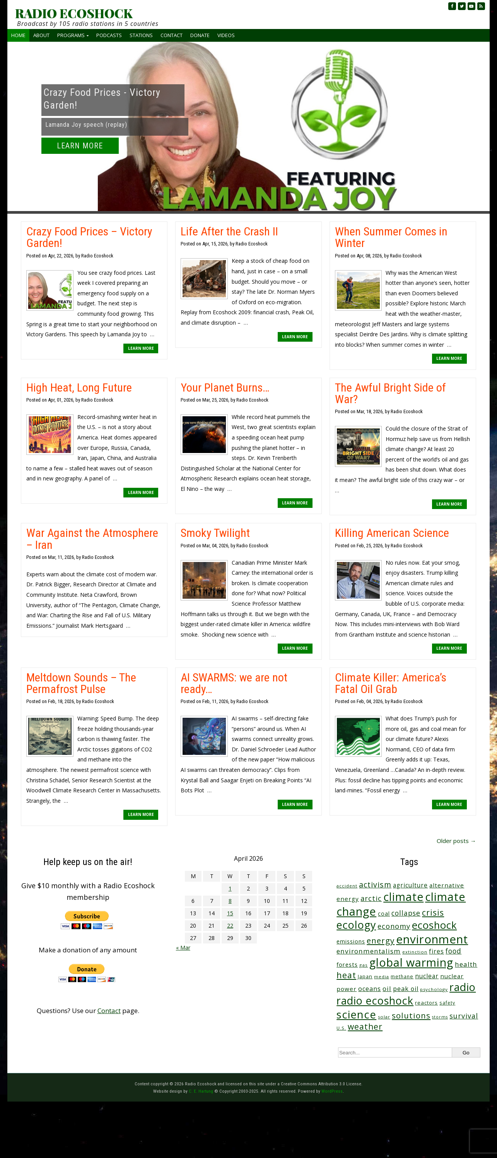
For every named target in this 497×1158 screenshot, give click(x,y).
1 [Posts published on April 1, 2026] (230, 888)
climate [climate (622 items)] (403, 896)
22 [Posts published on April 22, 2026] (230, 925)
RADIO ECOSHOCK (73, 13)
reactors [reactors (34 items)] (426, 1002)
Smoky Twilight (215, 533)
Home (18, 35)
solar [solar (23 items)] (384, 1017)
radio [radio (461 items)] (462, 987)
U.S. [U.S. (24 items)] (341, 1028)
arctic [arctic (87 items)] (371, 898)
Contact (172, 35)
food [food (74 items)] (453, 950)
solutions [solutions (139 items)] (411, 1015)
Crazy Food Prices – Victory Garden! (89, 237)
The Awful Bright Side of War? (390, 393)
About (41, 35)
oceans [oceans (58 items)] (369, 988)
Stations (141, 35)
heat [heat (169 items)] (346, 975)
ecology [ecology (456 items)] (356, 925)
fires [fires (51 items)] (436, 951)
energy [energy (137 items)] (381, 940)
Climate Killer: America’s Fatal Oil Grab (390, 683)
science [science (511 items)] (356, 1014)
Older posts (456, 841)
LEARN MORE (80, 145)
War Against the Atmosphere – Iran (92, 538)
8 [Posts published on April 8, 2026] (230, 900)
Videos (226, 35)
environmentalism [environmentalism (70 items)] (368, 951)
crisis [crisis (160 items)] (433, 912)
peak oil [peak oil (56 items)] (405, 988)
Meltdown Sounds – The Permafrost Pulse (81, 683)
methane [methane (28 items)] (402, 976)
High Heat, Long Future (79, 387)
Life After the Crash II (229, 231)
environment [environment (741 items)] (432, 939)
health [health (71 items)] (466, 964)
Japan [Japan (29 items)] (365, 976)
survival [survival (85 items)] (463, 1015)
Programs (71, 35)
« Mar (183, 947)
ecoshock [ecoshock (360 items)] (434, 925)
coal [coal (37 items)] (384, 913)
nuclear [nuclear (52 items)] (427, 976)
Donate (200, 35)
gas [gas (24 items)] (363, 965)
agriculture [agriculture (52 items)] (410, 885)
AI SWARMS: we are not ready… (234, 683)
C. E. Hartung (201, 1091)
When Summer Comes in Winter (391, 237)
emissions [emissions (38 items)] (350, 941)
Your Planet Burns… (225, 387)
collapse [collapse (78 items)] (405, 913)
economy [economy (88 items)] (393, 926)
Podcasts (109, 35)
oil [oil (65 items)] (387, 988)
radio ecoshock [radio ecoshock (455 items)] (374, 1000)
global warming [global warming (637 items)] (411, 962)
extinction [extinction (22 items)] (414, 952)
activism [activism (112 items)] (375, 884)
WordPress (332, 1091)
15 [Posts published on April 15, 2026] (230, 913)
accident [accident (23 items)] (346, 886)
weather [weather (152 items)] (365, 1026)
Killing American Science (392, 533)
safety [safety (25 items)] (447, 1003)
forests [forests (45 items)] (347, 964)
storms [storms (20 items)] (440, 1017)
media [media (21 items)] (381, 976)
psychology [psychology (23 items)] (434, 989)
